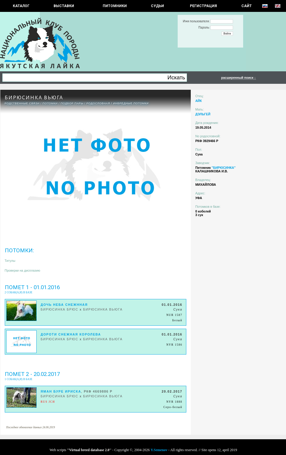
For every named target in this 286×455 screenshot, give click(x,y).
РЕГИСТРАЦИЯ (203, 6)
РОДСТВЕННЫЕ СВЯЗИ (22, 103)
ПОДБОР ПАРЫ (72, 103)
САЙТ (246, 6)
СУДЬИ (157, 6)
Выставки (64, 6)
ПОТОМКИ (50, 103)
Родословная (98, 103)
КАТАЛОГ (21, 6)
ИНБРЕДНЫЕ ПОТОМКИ (131, 103)
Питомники (115, 6)
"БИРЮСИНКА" (224, 167)
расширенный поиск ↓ (238, 77)
